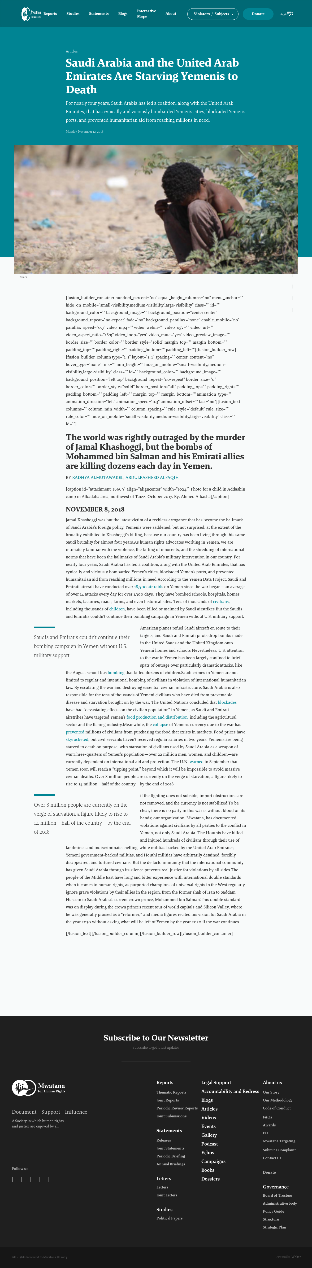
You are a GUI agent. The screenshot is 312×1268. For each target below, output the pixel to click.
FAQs (267, 1118)
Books (207, 1170)
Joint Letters (167, 1195)
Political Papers (170, 1219)
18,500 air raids (148, 587)
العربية (284, 14)
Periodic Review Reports (177, 1108)
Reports (50, 14)
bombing (116, 673)
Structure (271, 1220)
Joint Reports (168, 1101)
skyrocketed (77, 740)
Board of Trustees (277, 1196)
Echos (207, 1153)
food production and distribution (157, 717)
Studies (73, 14)
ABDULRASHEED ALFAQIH (152, 478)
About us (272, 1083)
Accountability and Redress (230, 1092)
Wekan (296, 1257)
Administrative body (280, 1204)
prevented (75, 732)
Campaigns (213, 1162)
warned (196, 762)
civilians (221, 602)
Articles (72, 52)
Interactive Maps (146, 14)
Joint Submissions (172, 1116)
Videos (208, 1118)
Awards (269, 1125)
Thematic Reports (171, 1093)
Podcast (209, 1144)
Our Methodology (277, 1101)
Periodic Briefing (171, 1156)
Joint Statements (170, 1149)
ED (265, 1133)
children (117, 609)
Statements (99, 14)
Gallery (209, 1135)
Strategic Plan (274, 1228)
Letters (164, 1179)
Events (208, 1127)
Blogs (123, 14)
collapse (160, 725)
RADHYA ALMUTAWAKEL (97, 478)
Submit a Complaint (279, 1150)
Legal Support (216, 1083)
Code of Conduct (277, 1108)
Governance (276, 1187)
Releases (164, 1141)
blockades (227, 703)
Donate (258, 14)
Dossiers (210, 1179)
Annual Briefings (171, 1164)
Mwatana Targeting (279, 1141)
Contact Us (272, 1158)
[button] (213, 14)
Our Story (271, 1093)
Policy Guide (273, 1212)
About (171, 14)
